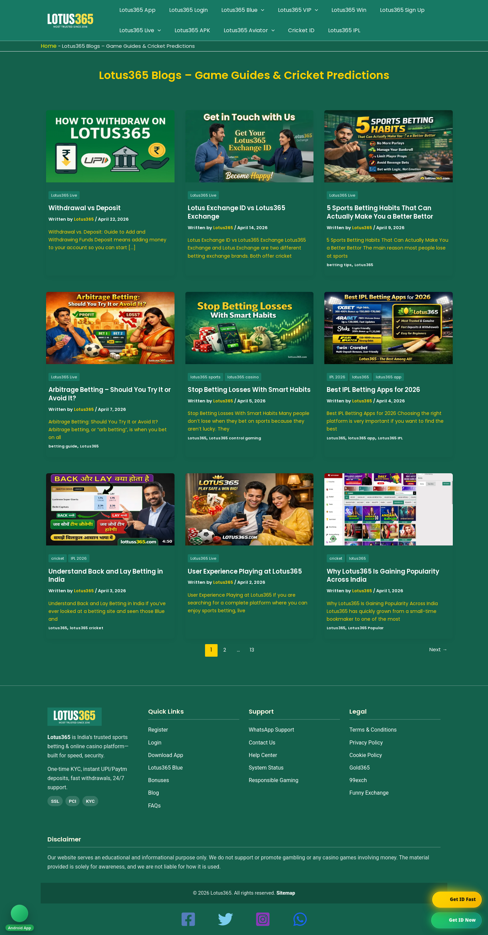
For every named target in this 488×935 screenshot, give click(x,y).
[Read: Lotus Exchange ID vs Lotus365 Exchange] (249, 146)
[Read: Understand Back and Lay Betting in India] (110, 509)
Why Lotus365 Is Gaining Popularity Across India (387, 575)
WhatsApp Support (271, 725)
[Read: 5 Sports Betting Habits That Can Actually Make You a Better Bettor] (388, 146)
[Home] (93, 718)
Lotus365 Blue (165, 762)
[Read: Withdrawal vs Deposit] (110, 146)
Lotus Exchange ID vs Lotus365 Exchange (240, 212)
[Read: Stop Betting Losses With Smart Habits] (249, 327)
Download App (165, 750)
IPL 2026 (337, 376)
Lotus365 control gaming (237, 446)
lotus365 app (390, 376)
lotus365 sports (206, 376)
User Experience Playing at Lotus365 (233, 575)
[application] (254, 10)
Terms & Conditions (373, 725)
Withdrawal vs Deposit (87, 208)
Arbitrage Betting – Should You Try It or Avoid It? (108, 394)
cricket (58, 558)
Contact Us (262, 737)
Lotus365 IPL (395, 437)
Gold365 (359, 762)
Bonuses (158, 775)
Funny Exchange (369, 788)
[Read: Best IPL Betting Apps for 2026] (388, 327)
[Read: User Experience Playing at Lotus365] (249, 509)
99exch (358, 775)
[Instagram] (262, 919)
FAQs (154, 800)
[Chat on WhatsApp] (455, 920)
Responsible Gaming (273, 775)
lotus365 (361, 376)
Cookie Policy (365, 750)
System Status (266, 762)
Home (49, 46)
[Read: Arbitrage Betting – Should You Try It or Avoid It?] (110, 327)
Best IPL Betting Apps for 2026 (378, 389)
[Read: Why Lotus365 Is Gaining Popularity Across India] (388, 509)
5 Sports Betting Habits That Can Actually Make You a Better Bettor (385, 212)
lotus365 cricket (89, 627)
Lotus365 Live (64, 195)
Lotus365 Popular (368, 627)
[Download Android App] (22, 914)
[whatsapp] (300, 919)
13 (251, 649)
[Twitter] (225, 919)
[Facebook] (188, 919)
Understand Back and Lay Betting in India (106, 575)
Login (154, 737)
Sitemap (286, 893)
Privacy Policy (366, 737)
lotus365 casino (246, 376)
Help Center (263, 750)
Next (437, 649)
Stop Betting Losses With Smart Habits (242, 394)
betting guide (63, 446)
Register (158, 725)
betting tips (340, 264)
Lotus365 (365, 264)
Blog (153, 788)
